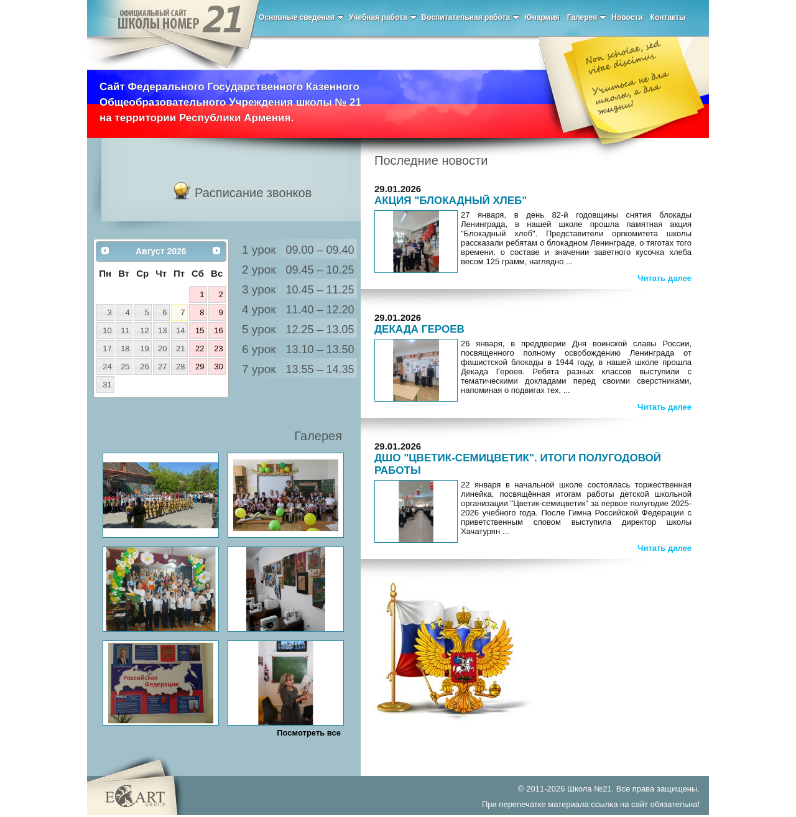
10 (107, 330)
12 (144, 330)
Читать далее (664, 278)
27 (162, 366)
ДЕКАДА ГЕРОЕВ (419, 329)
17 (107, 348)
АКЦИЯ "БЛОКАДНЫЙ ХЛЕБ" (450, 200)
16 (218, 330)
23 (218, 348)
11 (125, 330)
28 (180, 366)
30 (218, 366)
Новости (626, 17)
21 (180, 348)
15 (199, 330)
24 (107, 366)
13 (162, 330)
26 (144, 366)
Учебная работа (383, 17)
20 (162, 348)
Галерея (586, 17)
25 (125, 366)
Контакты (668, 17)
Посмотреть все (309, 732)
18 (125, 348)
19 (144, 348)
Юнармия (542, 17)
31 (107, 384)
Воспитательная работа (471, 17)
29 (199, 366)
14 (180, 330)
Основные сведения (301, 17)
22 (199, 348)
